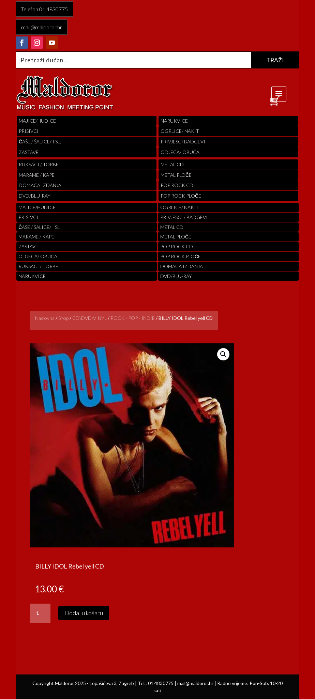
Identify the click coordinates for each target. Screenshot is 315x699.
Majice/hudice (37, 121)
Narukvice (174, 121)
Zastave (29, 152)
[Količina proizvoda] (40, 613)
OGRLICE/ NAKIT (180, 131)
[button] (223, 354)
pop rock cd (177, 185)
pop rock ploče (181, 196)
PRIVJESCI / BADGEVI (184, 217)
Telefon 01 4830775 (44, 9)
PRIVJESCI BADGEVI (183, 141)
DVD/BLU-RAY (34, 196)
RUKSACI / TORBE (39, 164)
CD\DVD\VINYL (89, 318)
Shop (63, 318)
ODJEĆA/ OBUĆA (180, 152)
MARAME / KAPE (37, 175)
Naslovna (45, 318)
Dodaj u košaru (83, 613)
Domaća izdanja (40, 185)
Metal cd (172, 164)
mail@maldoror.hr (41, 27)
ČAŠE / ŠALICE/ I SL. (40, 141)
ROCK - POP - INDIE (132, 318)
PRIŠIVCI (29, 131)
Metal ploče (176, 175)
